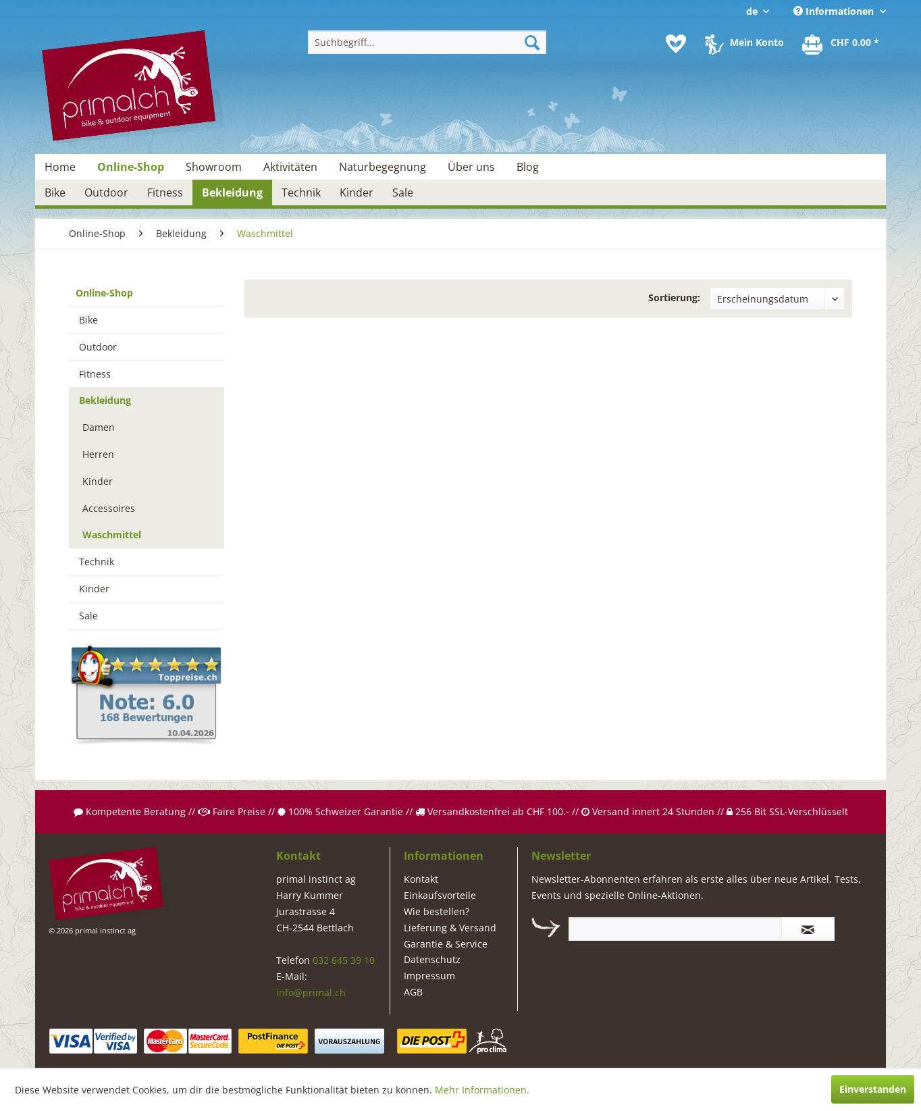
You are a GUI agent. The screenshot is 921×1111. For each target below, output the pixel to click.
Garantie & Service (446, 943)
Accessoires (108, 508)
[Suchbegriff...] (427, 42)
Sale (88, 615)
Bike (88, 319)
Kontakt (421, 879)
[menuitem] (427, 42)
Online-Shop (104, 292)
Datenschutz (432, 959)
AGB (413, 991)
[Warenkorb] (841, 43)
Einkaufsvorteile (440, 895)
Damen (98, 427)
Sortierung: (674, 297)
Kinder (97, 481)
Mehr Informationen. (482, 1089)
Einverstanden (872, 1089)
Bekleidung (105, 400)
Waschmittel (111, 534)
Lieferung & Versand (450, 927)
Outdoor (98, 346)
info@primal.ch (311, 992)
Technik (96, 561)
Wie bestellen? (436, 911)
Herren (98, 454)
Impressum (429, 975)
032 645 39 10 (344, 960)
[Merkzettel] (676, 43)
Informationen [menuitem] (834, 11)
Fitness (95, 373)
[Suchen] (532, 42)
